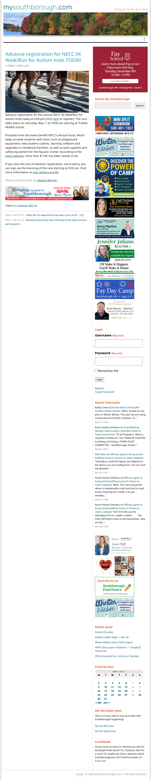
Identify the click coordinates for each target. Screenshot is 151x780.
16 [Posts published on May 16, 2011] (99, 691)
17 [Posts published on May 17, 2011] (105, 691)
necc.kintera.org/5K (45, 172)
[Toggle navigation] (144, 39)
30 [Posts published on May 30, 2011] (99, 698)
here (56, 119)
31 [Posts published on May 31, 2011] (105, 698)
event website (14, 156)
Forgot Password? (104, 392)
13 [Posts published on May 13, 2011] (126, 687)
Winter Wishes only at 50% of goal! (114, 642)
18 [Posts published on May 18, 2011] (112, 691)
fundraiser (22, 205)
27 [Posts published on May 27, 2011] (126, 695)
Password (108, 353)
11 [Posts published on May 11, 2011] (112, 687)
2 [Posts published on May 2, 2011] (98, 683)
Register (99, 388)
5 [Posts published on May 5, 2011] (119, 683)
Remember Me (108, 371)
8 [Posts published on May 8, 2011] (139, 683)
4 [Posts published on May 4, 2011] (112, 683)
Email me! (100, 760)
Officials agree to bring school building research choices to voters (119, 456)
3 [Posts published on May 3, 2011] (105, 683)
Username (109, 335)
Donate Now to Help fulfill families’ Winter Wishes (117, 409)
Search (140, 105)
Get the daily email (105, 731)
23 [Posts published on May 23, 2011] (99, 695)
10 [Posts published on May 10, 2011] (105, 687)
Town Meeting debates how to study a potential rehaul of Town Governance (118, 431)
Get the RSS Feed (104, 726)
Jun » (107, 702)
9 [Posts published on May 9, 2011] (98, 687)
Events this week (104, 632)
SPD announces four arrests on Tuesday (117, 656)
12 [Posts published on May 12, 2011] (119, 687)
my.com (37, 7)
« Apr (98, 702)
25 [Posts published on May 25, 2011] (112, 695)
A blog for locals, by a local (131, 9)
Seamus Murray (47, 180)
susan (11, 65)
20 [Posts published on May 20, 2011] (126, 691)
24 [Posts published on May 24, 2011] (105, 695)
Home (80, 774)
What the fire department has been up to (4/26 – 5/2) (55, 215)
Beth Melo (100, 454)
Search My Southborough (112, 99)
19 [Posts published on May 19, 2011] (119, 691)
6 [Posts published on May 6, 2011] (126, 683)
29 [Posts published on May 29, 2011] (139, 695)
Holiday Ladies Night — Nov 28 (112, 637)
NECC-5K (32, 205)
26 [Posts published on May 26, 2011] (119, 695)
